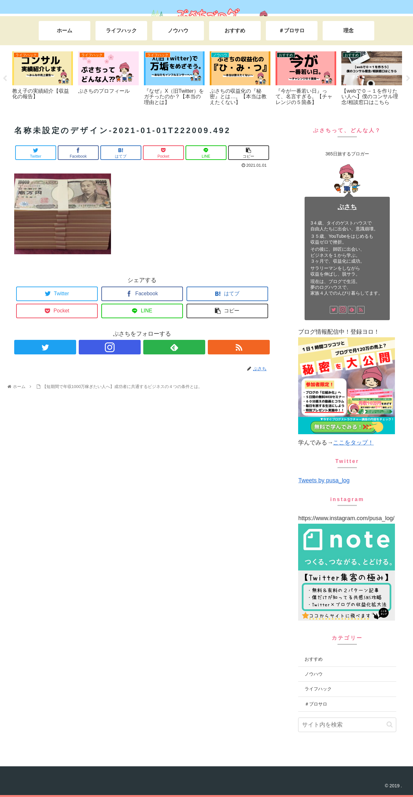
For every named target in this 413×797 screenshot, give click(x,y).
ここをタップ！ (353, 442)
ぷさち (347, 206)
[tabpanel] (43, 77)
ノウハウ (314, 673)
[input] (347, 725)
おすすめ (314, 659)
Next (408, 78)
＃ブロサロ (316, 704)
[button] (389, 724)
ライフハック (318, 688)
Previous (5, 78)
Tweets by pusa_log (323, 480)
